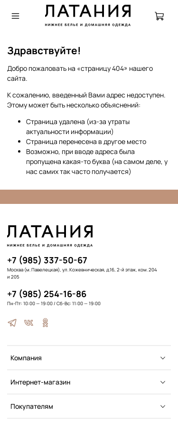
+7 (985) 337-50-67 (47, 260)
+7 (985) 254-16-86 (46, 293)
